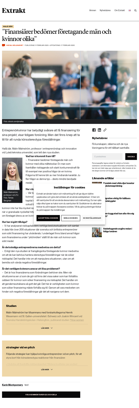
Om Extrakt (119, 10)
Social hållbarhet (14, 45)
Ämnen (92, 10)
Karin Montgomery (12, 384)
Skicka (131, 157)
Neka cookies (71, 218)
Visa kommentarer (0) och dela (41, 395)
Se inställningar (92, 218)
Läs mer (45, 328)
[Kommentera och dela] (3, 45)
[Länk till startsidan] (14, 11)
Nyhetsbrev (105, 10)
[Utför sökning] (135, 10)
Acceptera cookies (48, 218)
